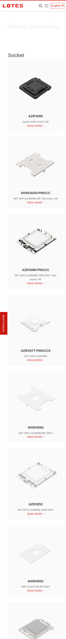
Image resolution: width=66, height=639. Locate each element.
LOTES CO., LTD (13, 6)
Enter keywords (40, 6)
